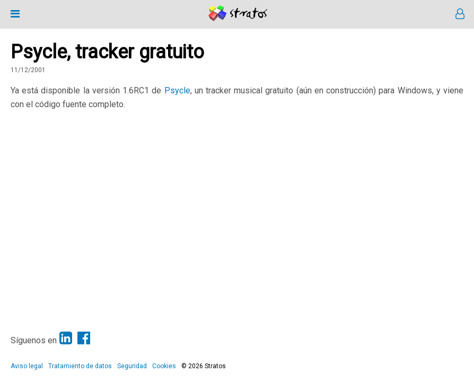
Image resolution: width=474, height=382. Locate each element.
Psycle (177, 90)
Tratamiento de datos (80, 366)
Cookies (164, 366)
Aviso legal (27, 366)
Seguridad (132, 366)
